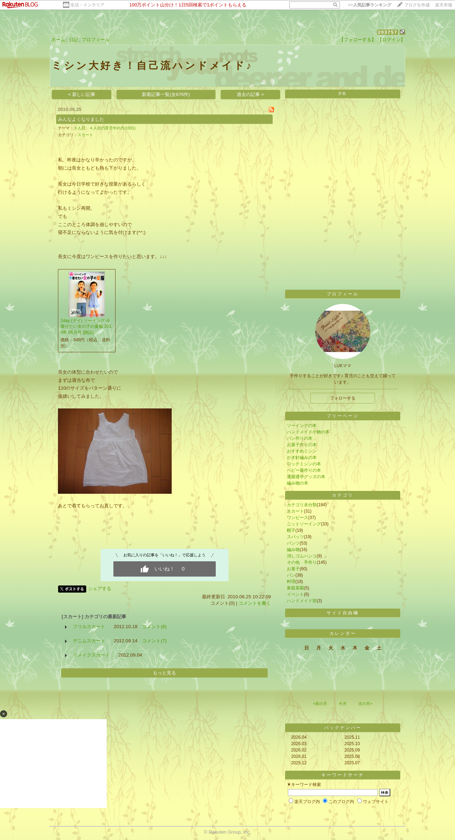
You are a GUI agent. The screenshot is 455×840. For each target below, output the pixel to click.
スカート (85, 135)
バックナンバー (343, 727)
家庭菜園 (295, 587)
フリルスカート (89, 626)
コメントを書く (255, 603)
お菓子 (293, 568)
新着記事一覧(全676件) (166, 94)
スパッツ (295, 536)
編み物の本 (297, 483)
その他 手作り (302, 562)
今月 (343, 703)
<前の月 (320, 703)
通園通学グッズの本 (306, 476)
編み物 (293, 549)
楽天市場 (443, 4)
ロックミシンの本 (304, 463)
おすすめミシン (302, 451)
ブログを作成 (417, 4)
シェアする (99, 588)
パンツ (293, 543)
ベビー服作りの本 (304, 470)
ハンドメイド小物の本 (308, 431)
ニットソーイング (304, 523)
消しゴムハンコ (302, 555)
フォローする (342, 398)
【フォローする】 (357, 39)
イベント (295, 594)
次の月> (365, 703)
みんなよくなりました (81, 119)
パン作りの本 (299, 438)
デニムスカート (89, 640)
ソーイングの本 (302, 425)
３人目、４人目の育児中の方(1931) (104, 128)
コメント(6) (154, 626)
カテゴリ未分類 (302, 504)
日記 (73, 39)
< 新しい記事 (82, 94)
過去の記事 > (250, 94)
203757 (387, 32)
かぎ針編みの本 (302, 457)
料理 (291, 581)
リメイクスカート (91, 655)
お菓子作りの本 (302, 444)
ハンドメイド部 (302, 600)
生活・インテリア (87, 4)
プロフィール (95, 39)
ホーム (58, 39)
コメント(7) (154, 640)
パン (291, 575)
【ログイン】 (391, 39)
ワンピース (297, 517)
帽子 (291, 530)
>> (369, 4)
